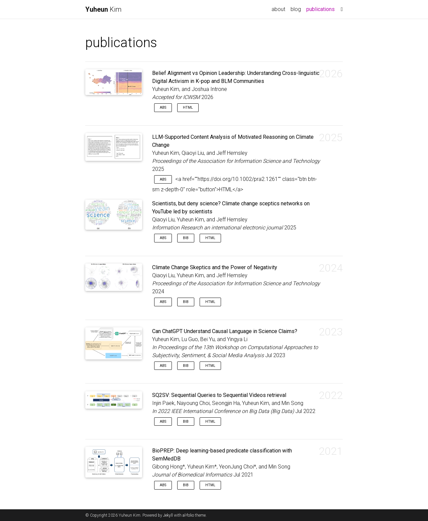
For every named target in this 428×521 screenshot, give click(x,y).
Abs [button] (163, 107)
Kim (103, 9)
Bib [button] (186, 238)
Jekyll (168, 515)
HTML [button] (188, 107)
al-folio (188, 515)
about (278, 9)
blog (296, 9)
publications (321, 8)
